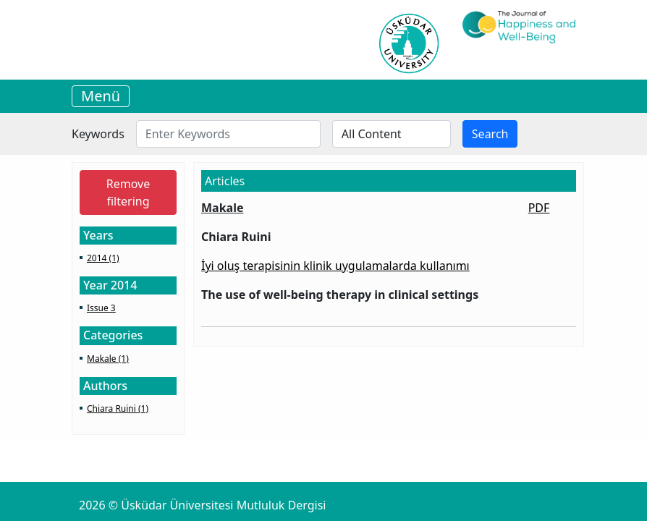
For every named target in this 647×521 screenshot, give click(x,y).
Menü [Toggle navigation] (100, 96)
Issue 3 (101, 308)
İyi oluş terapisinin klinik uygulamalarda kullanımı (335, 266)
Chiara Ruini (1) (117, 408)
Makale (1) (108, 358)
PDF (539, 208)
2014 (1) (103, 258)
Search (490, 134)
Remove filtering (128, 192)
